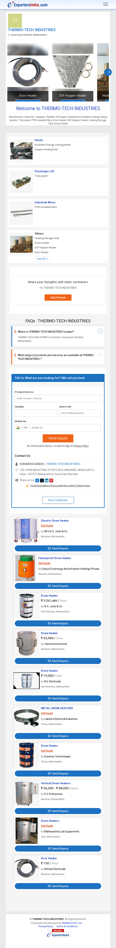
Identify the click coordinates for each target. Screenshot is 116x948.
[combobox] (21, 427)
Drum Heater (42, 242)
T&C (67, 446)
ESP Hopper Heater (72, 95)
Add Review (58, 297)
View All (42, 258)
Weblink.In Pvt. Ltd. (72, 923)
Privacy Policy (81, 446)
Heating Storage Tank (47, 238)
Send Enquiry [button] (58, 548)
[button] (37, 480)
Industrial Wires (45, 202)
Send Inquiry (57, 438)
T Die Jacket (41, 175)
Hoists (39, 140)
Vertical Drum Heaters (55, 783)
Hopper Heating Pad (46, 149)
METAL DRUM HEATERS (57, 708)
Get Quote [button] (47, 525)
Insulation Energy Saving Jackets (53, 144)
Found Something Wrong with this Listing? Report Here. (60, 485)
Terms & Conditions (67, 926)
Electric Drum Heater (55, 520)
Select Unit (65, 406)
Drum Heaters (50, 820)
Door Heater (28, 95)
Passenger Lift (44, 171)
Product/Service (24, 392)
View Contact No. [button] (58, 500)
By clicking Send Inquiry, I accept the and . (58, 446)
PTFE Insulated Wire (46, 207)
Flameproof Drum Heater (54, 558)
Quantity (19, 406)
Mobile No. (21, 421)
